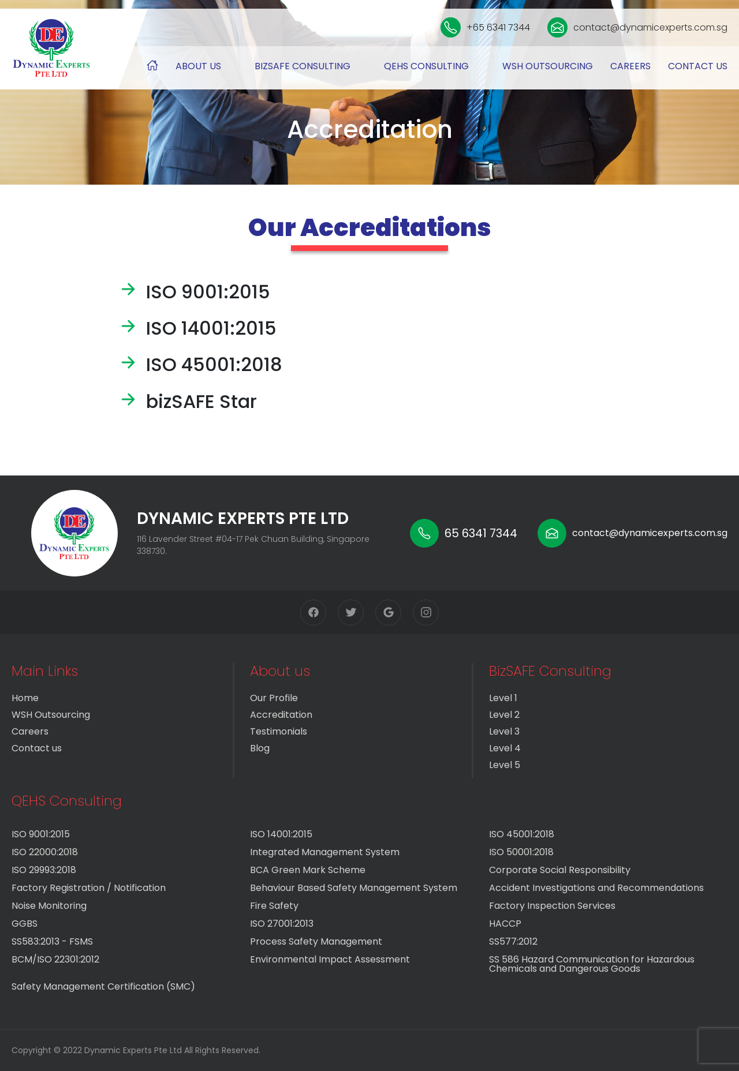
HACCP (505, 923)
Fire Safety (274, 905)
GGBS (25, 923)
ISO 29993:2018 (44, 870)
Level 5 (504, 765)
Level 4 (505, 748)
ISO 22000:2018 (45, 852)
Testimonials (278, 731)
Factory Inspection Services (552, 905)
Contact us (697, 66)
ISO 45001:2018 (521, 834)
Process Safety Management (316, 941)
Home (25, 698)
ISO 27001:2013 (281, 923)
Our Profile (274, 698)
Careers (630, 66)
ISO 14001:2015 (281, 834)
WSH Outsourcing (547, 66)
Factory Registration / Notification (89, 887)
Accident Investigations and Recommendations (596, 887)
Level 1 (503, 698)
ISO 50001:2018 (521, 852)
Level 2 (504, 714)
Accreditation (281, 714)
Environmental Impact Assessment (330, 959)
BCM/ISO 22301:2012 (55, 959)
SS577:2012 (513, 941)
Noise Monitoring (49, 905)
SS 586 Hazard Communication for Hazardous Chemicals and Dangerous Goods (592, 964)
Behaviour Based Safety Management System (353, 887)
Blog (260, 748)
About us (198, 66)
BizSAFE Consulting (302, 66)
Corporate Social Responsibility (559, 870)
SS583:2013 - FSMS (52, 941)
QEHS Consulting (426, 66)
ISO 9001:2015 (41, 834)
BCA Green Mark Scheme (307, 870)
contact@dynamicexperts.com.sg (637, 27)
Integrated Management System (325, 852)
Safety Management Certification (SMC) (103, 986)
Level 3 (504, 731)
